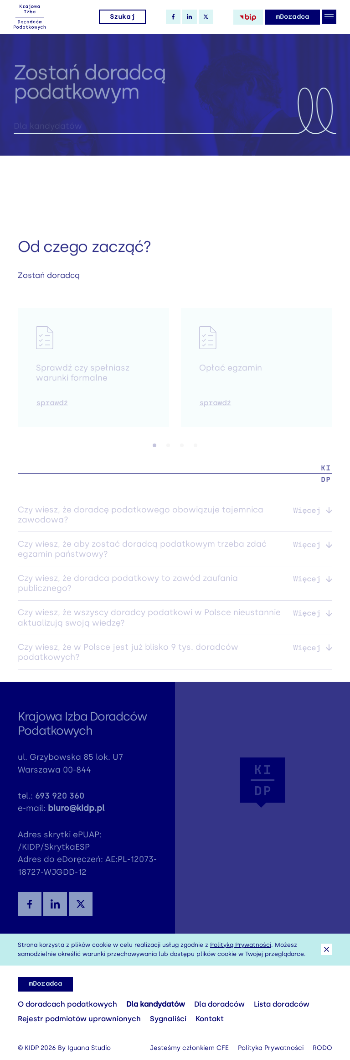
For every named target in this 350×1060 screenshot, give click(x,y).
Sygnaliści (168, 1018)
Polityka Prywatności (271, 1048)
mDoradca (292, 17)
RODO (322, 1048)
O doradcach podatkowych (67, 1004)
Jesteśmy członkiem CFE (189, 1048)
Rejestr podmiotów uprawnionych (79, 1018)
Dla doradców (219, 1004)
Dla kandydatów (155, 1004)
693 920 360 (59, 799)
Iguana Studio (89, 1048)
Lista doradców (281, 1004)
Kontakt (210, 1018)
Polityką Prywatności (240, 944)
